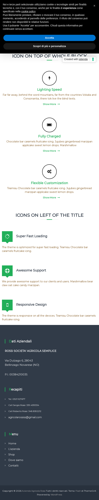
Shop (11, 454)
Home (12, 443)
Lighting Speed (49, 90)
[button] (94, 6)
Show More (49, 104)
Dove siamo (15, 460)
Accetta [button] (49, 37)
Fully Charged (49, 136)
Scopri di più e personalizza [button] (49, 46)
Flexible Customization (49, 183)
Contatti (13, 465)
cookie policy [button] (28, 11)
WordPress (56, 494)
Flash (78, 490)
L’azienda (14, 449)
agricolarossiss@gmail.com (25, 417)
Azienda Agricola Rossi (34, 490)
